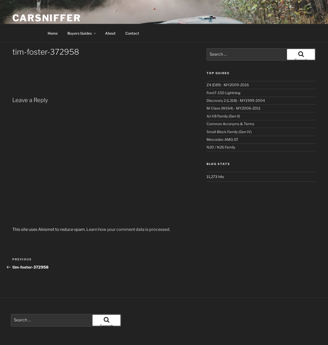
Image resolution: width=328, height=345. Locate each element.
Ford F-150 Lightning (223, 93)
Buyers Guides (82, 33)
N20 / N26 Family (221, 147)
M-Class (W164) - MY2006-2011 (234, 108)
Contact (132, 33)
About (110, 33)
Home (53, 33)
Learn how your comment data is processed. (128, 229)
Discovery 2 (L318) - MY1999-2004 (236, 100)
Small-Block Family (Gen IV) (229, 132)
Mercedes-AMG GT (222, 139)
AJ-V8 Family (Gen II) (223, 116)
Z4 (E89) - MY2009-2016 (228, 85)
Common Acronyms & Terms (230, 124)
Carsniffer (46, 18)
